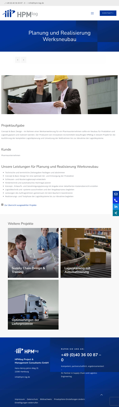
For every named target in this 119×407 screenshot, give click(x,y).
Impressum (20, 399)
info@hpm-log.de (22, 377)
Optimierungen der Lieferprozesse (25, 322)
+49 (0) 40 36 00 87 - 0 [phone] (15, 3)
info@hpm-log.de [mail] (36, 3)
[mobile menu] (92, 13)
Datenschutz (32, 399)
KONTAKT (108, 13)
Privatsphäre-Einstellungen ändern (69, 399)
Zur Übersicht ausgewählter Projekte (20, 205)
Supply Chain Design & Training (28, 270)
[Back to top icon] (101, 395)
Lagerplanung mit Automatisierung (77, 270)
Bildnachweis (46, 399)
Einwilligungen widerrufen (26, 402)
